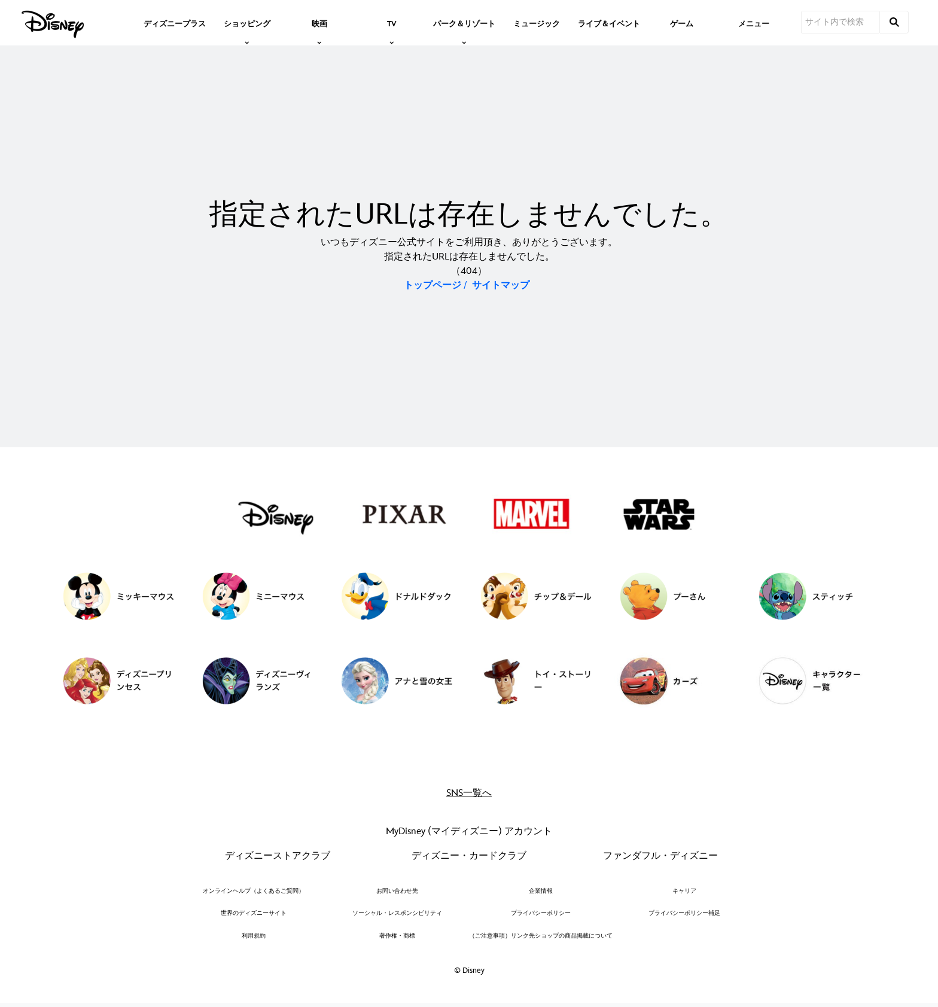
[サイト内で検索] (840, 22)
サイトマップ (500, 285)
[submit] (894, 22)
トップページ (432, 285)
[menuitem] (175, 23)
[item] (247, 23)
